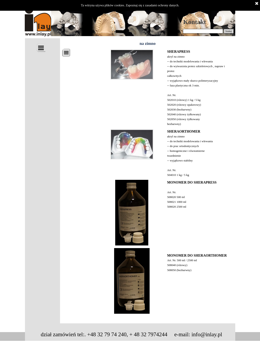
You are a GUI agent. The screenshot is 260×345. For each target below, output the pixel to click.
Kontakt (194, 21)
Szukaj (228, 31)
